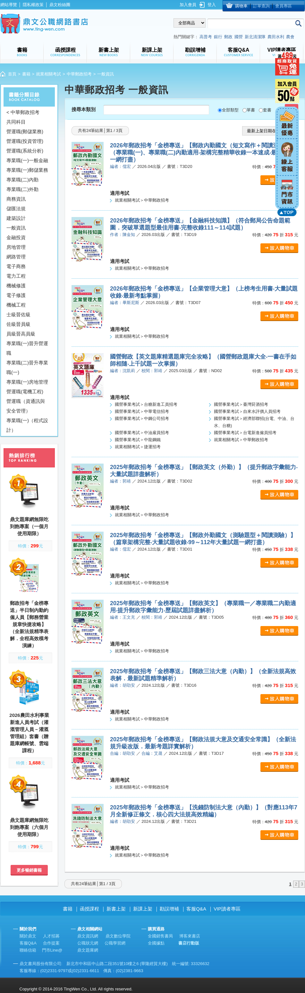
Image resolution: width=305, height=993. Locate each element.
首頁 (12, 74)
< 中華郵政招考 (22, 112)
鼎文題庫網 (87, 950)
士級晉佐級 (18, 314)
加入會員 (188, 4)
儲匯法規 (16, 208)
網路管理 (16, 256)
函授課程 (89, 908)
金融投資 (16, 237)
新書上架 (116, 908)
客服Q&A (196, 908)
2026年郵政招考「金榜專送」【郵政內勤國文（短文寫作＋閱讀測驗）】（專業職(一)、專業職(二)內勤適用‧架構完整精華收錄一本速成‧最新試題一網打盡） (203, 152)
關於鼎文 (28, 936)
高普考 (205, 36)
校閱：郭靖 (151, 370)
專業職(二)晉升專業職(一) (27, 367)
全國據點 (156, 943)
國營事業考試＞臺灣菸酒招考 (241, 404)
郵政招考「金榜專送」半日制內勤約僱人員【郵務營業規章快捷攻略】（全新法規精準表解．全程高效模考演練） (29, 624)
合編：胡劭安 (122, 753)
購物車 (241, 6)
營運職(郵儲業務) (24, 131)
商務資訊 (16, 199)
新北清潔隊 (255, 36)
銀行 (218, 36)
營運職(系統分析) (24, 150)
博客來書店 (189, 936)
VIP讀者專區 (227, 908)
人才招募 (51, 936)
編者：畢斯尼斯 (124, 302)
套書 (267, 110)
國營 (238, 36)
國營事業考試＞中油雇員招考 (142, 432)
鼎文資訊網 (87, 936)
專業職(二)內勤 (22, 179)
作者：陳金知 (122, 234)
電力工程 (16, 276)
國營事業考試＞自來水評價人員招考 (247, 411)
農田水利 (275, 36)
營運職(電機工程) (24, 391)
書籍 (26, 74)
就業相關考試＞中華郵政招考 (142, 200)
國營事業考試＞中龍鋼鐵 (138, 439)
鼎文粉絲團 (59, 4)
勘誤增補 (169, 908)
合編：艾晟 (151, 753)
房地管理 (16, 247)
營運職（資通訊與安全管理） (25, 406)
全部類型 (230, 110)
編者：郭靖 (120, 481)
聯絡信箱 (28, 950)
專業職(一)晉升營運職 (27, 348)
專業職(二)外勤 (22, 189)
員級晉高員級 (20, 333)
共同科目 (16, 122)
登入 (212, 4)
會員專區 (283, 6)
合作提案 (51, 943)
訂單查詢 (261, 6)
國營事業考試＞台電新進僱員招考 (245, 432)
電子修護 (16, 295)
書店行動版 (188, 943)
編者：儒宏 (120, 166)
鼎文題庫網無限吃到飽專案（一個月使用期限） (29, 526)
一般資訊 (16, 228)
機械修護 (16, 285)
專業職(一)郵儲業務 (27, 170)
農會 (290, 36)
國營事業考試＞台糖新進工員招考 (146, 404)
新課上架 (142, 908)
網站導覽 (8, 4)
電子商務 (16, 266)
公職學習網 (115, 943)
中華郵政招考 (79, 74)
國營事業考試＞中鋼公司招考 (142, 418)
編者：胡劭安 (122, 685)
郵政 (228, 36)
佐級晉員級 (18, 324)
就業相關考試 (48, 74)
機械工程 (16, 305)
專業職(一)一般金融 (27, 160)
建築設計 (16, 218)
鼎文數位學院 (118, 936)
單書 (251, 110)
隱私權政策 (33, 4)
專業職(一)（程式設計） (27, 425)
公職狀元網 (87, 943)
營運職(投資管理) (24, 141)
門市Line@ (52, 950)
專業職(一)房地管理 (27, 382)
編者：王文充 (122, 617)
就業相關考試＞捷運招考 (138, 446)
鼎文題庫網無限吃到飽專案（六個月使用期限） (29, 827)
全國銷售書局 (160, 936)
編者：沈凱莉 (122, 370)
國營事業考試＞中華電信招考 (142, 411)
